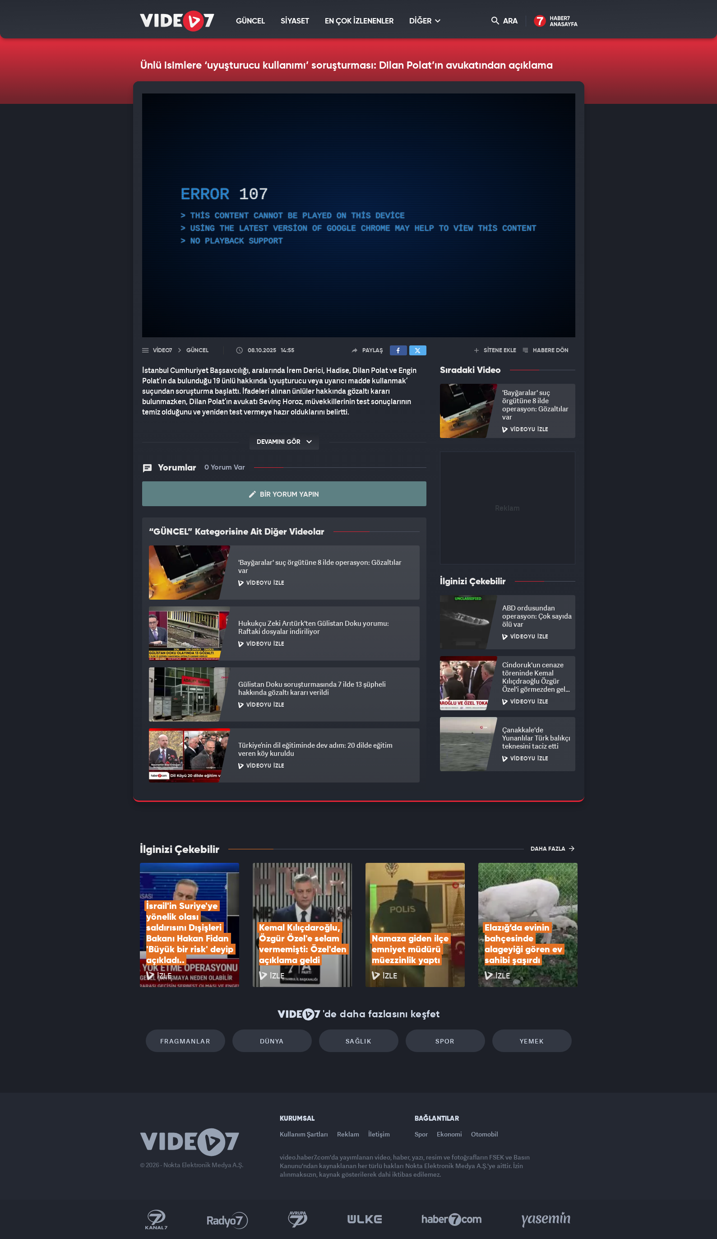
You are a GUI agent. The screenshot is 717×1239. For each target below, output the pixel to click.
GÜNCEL (250, 21)
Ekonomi (449, 1134)
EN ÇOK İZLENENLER (359, 21)
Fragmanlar (185, 1041)
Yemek (532, 1041)
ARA (504, 21)
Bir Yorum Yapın (284, 494)
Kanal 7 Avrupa (298, 1220)
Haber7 (452, 1220)
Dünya (272, 1041)
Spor (445, 1041)
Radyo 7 (227, 1220)
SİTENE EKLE (495, 351)
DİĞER (424, 21)
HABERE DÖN (546, 351)
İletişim (379, 1134)
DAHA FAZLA (552, 848)
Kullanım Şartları (304, 1134)
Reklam (348, 1134)
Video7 (162, 351)
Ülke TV (364, 1220)
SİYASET (295, 21)
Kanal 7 (156, 1220)
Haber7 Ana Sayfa (556, 21)
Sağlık (358, 1041)
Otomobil (484, 1134)
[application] (358, 215)
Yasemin (547, 1220)
